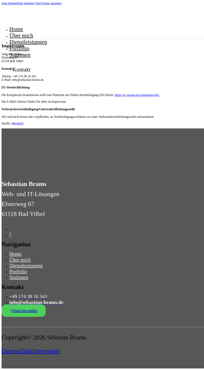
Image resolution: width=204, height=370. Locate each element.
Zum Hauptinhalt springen (18, 3)
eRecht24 (17, 123)
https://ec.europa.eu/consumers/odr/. (137, 95)
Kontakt (21, 69)
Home (16, 29)
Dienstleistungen (28, 42)
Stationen (20, 55)
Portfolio (19, 48)
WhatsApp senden (23, 310)
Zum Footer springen (48, 3)
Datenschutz (17, 350)
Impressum (46, 350)
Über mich (21, 35)
